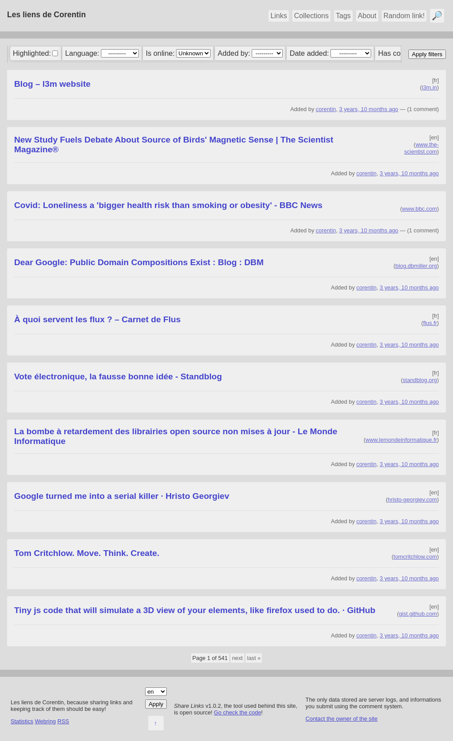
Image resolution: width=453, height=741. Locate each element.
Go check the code (237, 712)
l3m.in (429, 87)
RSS (63, 721)
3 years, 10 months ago (369, 109)
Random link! (404, 15)
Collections (311, 15)
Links (278, 15)
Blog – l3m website (52, 84)
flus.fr (430, 323)
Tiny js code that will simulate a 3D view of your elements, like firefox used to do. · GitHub (194, 610)
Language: (82, 53)
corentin (326, 109)
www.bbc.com (419, 208)
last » (254, 658)
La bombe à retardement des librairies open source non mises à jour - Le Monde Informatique (175, 436)
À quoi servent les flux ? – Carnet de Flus (97, 319)
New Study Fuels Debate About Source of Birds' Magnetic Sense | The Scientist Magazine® (173, 144)
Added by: (234, 53)
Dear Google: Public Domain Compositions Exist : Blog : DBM (139, 262)
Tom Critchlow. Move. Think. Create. (86, 553)
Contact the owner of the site (342, 718)
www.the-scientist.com (421, 148)
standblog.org (420, 380)
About (367, 15)
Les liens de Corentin (46, 14)
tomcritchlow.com (415, 556)
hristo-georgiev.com (412, 499)
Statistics (22, 721)
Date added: (309, 53)
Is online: (160, 53)
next (237, 658)
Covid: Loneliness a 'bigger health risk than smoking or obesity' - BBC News (168, 205)
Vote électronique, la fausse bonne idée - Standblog (118, 376)
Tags (343, 15)
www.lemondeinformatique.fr (401, 439)
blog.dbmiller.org (416, 265)
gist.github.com (418, 613)
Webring (45, 721)
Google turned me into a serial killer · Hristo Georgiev (121, 496)
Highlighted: (32, 53)
